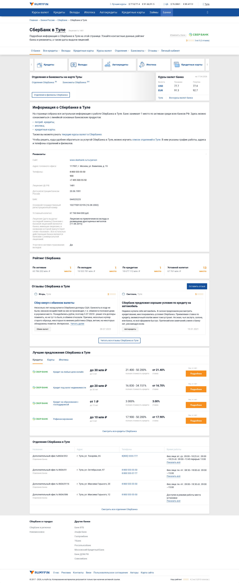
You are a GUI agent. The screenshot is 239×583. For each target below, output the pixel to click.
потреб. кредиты (44, 122)
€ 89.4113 (188, 4)
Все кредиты (50, 50)
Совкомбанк (81, 558)
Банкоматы (137, 50)
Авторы (134, 572)
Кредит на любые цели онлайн (68, 372)
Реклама (66, 572)
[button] (119, 154)
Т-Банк (78, 541)
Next (207, 65)
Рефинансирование (63, 419)
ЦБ (166, 4)
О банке (35, 50)
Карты (50, 359)
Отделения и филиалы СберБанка (51, 94)
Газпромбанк (81, 536)
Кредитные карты (133, 12)
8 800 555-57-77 (129, 473)
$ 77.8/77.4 (134, 4)
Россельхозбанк (83, 545)
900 (71, 176)
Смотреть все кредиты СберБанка (119, 431)
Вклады (75, 12)
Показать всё (173, 462)
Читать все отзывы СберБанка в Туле (119, 340)
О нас (56, 572)
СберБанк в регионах (40, 527)
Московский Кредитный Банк (89, 550)
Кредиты (59, 12)
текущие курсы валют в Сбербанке (82, 134)
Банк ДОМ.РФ (82, 554)
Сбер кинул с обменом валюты (54, 302)
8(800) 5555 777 (130, 456)
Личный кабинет (170, 50)
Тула (160, 98)
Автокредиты (108, 12)
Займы (154, 12)
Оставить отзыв (197, 286)
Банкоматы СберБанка (76, 82)
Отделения (121, 50)
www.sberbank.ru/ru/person (83, 160)
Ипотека (89, 12)
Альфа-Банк (81, 532)
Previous (31, 65)
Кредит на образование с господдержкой (65, 403)
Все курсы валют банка (181, 98)
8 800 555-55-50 (77, 172)
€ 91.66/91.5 (148, 4)
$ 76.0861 (175, 4)
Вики (88, 572)
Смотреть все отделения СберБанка (119, 509)
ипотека (39, 125)
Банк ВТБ (79, 527)
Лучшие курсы (118, 4)
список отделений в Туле (146, 139)
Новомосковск (37, 532)
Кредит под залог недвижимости (69, 387)
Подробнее (196, 373)
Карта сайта (147, 572)
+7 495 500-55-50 (78, 180)
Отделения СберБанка (44, 82)
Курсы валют (40, 12)
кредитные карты (45, 129)
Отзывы (152, 50)
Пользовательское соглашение (111, 572)
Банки (167, 12)
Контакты (78, 572)
